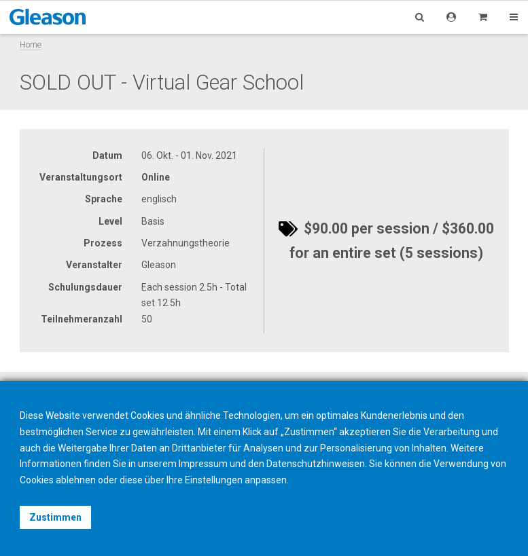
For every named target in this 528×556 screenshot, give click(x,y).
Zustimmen (55, 517)
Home (30, 44)
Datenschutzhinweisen (315, 463)
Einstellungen (214, 480)
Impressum (203, 463)
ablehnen (76, 480)
